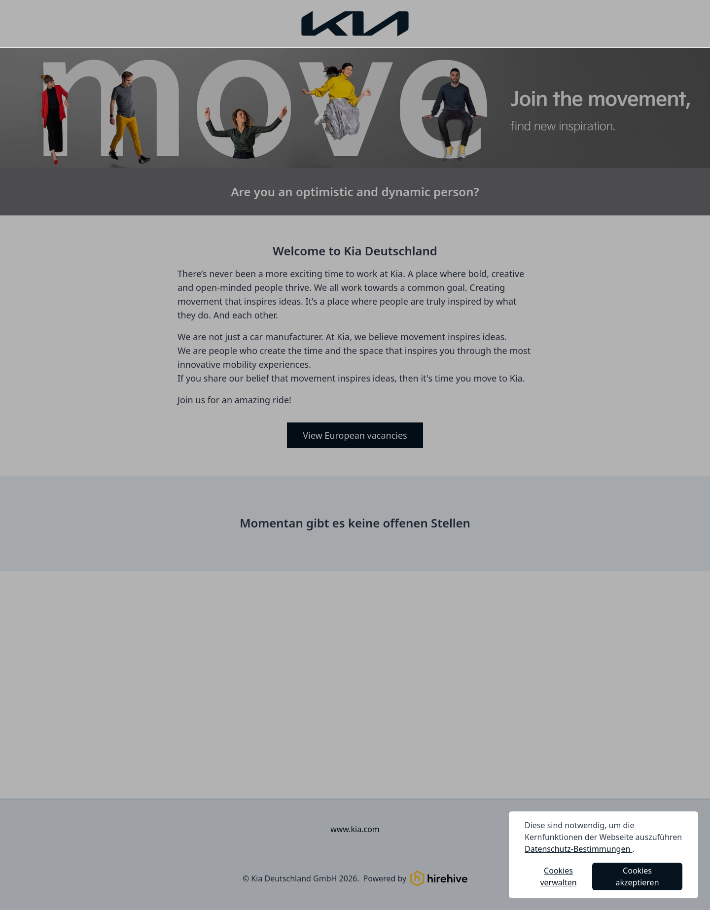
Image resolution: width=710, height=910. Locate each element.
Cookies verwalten (558, 876)
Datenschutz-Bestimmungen (579, 848)
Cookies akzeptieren (637, 876)
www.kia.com (355, 829)
